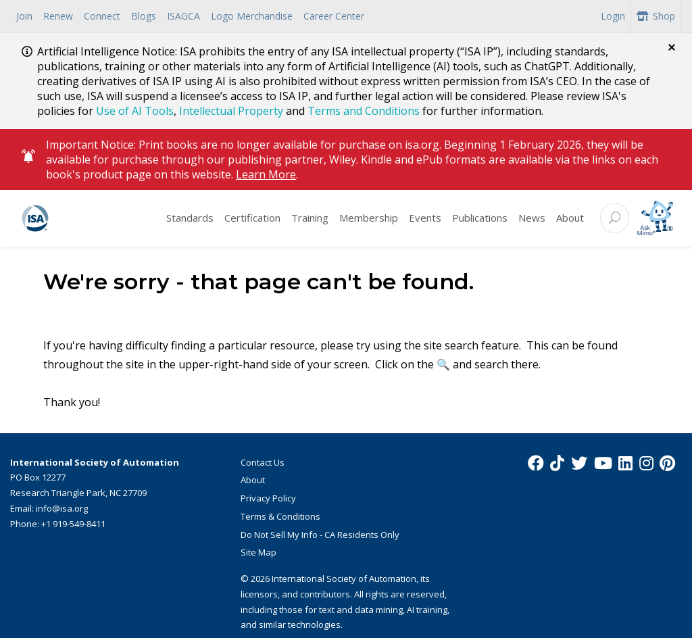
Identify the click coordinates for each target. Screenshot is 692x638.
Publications (480, 217)
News (531, 217)
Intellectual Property (231, 110)
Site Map (258, 551)
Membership (368, 217)
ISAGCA (183, 15)
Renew (58, 15)
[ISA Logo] (86, 216)
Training (309, 217)
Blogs (143, 15)
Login (613, 15)
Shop (656, 15)
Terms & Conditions (280, 516)
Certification (252, 217)
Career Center (333, 15)
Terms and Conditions (363, 110)
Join (24, 15)
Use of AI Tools (135, 110)
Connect (102, 15)
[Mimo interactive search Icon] (655, 217)
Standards (190, 217)
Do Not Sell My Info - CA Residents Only (320, 533)
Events (425, 217)
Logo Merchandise (252, 15)
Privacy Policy (268, 497)
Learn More (266, 173)
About (570, 217)
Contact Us (263, 461)
